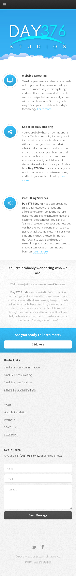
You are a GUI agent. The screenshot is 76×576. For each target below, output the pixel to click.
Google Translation (15, 412)
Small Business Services (18, 382)
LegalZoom (11, 434)
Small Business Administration (22, 367)
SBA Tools (10, 427)
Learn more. (44, 109)
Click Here (38, 344)
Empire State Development (19, 389)
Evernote (9, 420)
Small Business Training (18, 375)
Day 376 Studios (42, 562)
